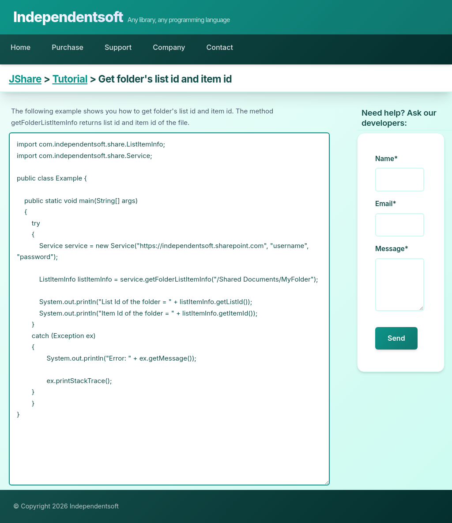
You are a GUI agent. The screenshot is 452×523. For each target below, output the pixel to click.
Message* (391, 249)
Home (20, 47)
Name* (386, 158)
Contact (220, 47)
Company (169, 47)
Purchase (67, 47)
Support (118, 47)
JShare (25, 79)
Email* (385, 203)
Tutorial (69, 79)
